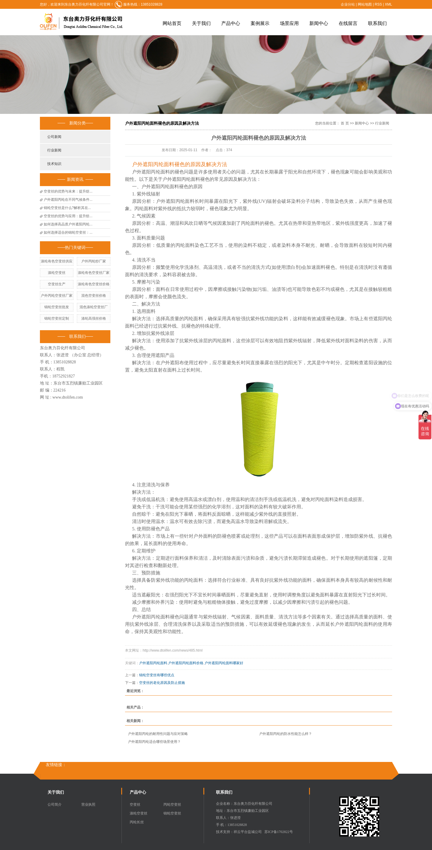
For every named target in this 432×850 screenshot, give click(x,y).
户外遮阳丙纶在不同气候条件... (68, 200)
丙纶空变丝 (172, 804)
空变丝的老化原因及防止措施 (162, 683)
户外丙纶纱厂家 (93, 261)
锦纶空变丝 (172, 813)
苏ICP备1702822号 (278, 832)
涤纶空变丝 (56, 273)
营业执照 (88, 804)
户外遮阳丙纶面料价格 (185, 663)
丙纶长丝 (137, 822)
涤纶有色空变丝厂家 (93, 273)
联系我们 (377, 23)
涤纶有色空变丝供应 (56, 261)
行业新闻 (54, 150)
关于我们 (201, 23)
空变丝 (135, 804)
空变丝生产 (56, 284)
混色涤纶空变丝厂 (94, 307)
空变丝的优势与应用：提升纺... (68, 216)
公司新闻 (54, 137)
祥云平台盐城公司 (248, 832)
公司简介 (55, 804)
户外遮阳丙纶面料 (153, 663)
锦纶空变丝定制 (56, 318)
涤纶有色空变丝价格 (93, 284)
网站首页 (172, 23)
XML (388, 4)
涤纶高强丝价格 (93, 318)
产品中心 (230, 23)
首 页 (345, 123)
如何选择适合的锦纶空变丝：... (68, 232)
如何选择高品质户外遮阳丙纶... (68, 224)
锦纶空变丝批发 (56, 307)
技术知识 (54, 164)
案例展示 (260, 23)
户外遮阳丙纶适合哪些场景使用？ (154, 742)
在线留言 (348, 23)
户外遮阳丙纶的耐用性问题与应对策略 (158, 734)
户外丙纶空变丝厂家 (56, 296)
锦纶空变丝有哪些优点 (156, 675)
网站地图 (365, 4)
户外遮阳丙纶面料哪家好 (224, 663)
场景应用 (289, 23)
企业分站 (348, 4)
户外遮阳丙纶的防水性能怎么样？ (285, 734)
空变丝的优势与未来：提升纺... (68, 191)
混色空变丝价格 (93, 296)
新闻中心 (318, 23)
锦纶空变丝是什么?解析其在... (67, 208)
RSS (378, 4)
